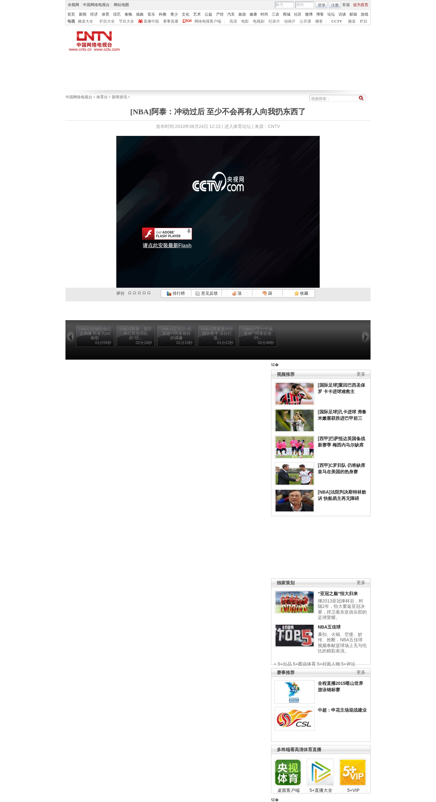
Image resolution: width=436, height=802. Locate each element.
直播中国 (151, 21)
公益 (208, 14)
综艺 (117, 14)
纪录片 (274, 21)
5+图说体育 (304, 663)
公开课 (305, 21)
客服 (346, 5)
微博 (309, 14)
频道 (352, 21)
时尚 (264, 14)
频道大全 (85, 21)
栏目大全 (107, 21)
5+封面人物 (328, 663)
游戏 (364, 14)
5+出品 (285, 663)
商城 (286, 14)
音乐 (151, 14)
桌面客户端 (288, 790)
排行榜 (176, 293)
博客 (320, 14)
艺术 (197, 14)
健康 (253, 14)
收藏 (301, 293)
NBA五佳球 (329, 627)
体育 (105, 14)
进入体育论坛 (237, 126)
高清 (233, 21)
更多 (361, 374)
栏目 (363, 21)
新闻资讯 (119, 97)
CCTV (336, 21)
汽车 (231, 14)
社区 (298, 14)
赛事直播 (170, 21)
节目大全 (126, 21)
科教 (163, 14)
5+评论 (348, 663)
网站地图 (121, 5)
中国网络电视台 (96, 5)
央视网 (73, 5)
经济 (94, 14)
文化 (185, 14)
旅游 (242, 14)
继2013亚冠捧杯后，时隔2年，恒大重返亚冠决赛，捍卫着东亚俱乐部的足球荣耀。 (342, 609)
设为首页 (360, 5)
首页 (71, 14)
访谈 (342, 14)
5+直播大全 (321, 790)
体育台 (102, 97)
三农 (275, 14)
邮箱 (353, 14)
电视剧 (258, 21)
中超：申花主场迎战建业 (342, 710)
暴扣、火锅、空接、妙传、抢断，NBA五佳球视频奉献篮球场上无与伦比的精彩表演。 (342, 643)
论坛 (331, 14)
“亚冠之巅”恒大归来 (338, 593)
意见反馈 (206, 293)
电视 (71, 21)
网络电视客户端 (207, 21)
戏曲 (140, 14)
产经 (220, 14)
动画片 (290, 21)
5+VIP (353, 790)
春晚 (128, 14)
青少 (174, 14)
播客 (319, 21)
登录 (321, 5)
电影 (245, 21)
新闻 (82, 14)
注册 (335, 5)
